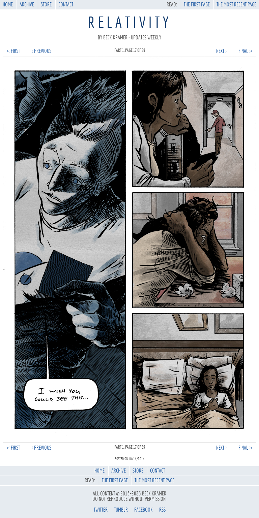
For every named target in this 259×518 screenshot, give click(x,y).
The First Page (197, 4)
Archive (27, 4)
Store (46, 4)
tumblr (121, 510)
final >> (245, 51)
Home (8, 4)
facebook (143, 510)
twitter (101, 510)
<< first (13, 51)
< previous (41, 51)
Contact (65, 4)
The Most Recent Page (236, 4)
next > (221, 51)
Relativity (129, 22)
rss (162, 510)
